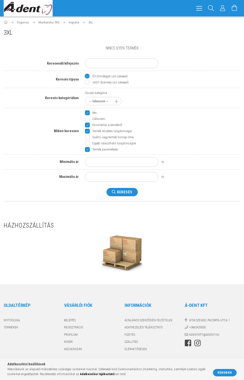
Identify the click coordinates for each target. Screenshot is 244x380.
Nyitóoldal (12, 320)
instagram (197, 343)
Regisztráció (73, 327)
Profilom (71, 334)
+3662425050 (197, 327)
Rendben (225, 372)
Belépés (70, 320)
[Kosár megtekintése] (234, 8)
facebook (188, 343)
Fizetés (130, 334)
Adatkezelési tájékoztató (144, 327)
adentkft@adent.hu (204, 334)
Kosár (68, 342)
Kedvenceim (73, 349)
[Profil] (223, 8)
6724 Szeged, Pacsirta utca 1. (210, 320)
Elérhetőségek (136, 349)
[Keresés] (211, 8)
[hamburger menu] (199, 8)
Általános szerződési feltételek (149, 320)
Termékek (11, 327)
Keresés (124, 192)
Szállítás (131, 342)
